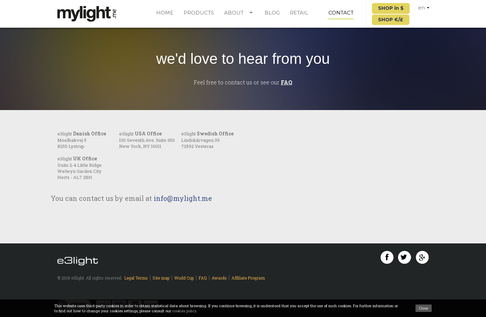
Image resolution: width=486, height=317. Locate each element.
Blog (272, 13)
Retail (299, 13)
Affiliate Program (248, 278)
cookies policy (184, 310)
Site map (161, 278)
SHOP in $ (391, 8)
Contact (341, 13)
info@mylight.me (183, 198)
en (423, 7)
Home (164, 13)
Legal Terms (136, 278)
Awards (219, 278)
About (234, 13)
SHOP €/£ (390, 20)
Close (423, 308)
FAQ (286, 82)
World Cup (184, 278)
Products (199, 13)
